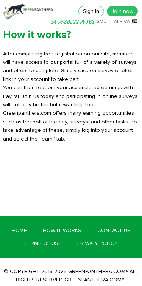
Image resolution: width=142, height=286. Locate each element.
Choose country (73, 21)
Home (19, 230)
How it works (62, 230)
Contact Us (114, 230)
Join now (122, 11)
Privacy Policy (97, 243)
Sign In (91, 11)
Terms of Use (42, 243)
